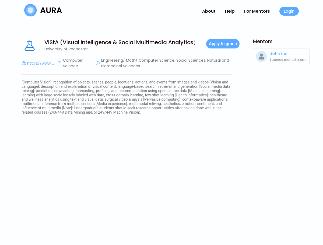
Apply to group (223, 43)
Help (230, 11)
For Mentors (257, 11)
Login (289, 11)
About (209, 11)
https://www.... (40, 63)
